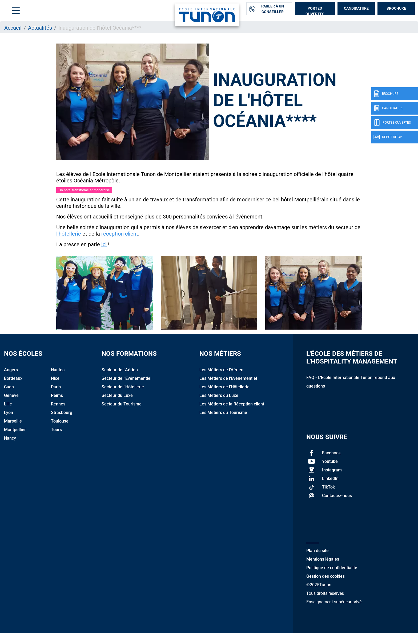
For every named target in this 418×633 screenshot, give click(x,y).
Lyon (8, 412)
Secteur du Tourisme (122, 404)
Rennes (58, 404)
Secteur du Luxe (117, 395)
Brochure (396, 8)
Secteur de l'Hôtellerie (123, 386)
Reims (57, 395)
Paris (56, 386)
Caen (9, 386)
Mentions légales (322, 559)
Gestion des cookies (325, 576)
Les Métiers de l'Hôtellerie (224, 386)
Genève (11, 395)
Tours (56, 429)
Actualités (40, 28)
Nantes (58, 369)
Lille (8, 404)
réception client (119, 233)
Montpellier (15, 429)
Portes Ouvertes (315, 10)
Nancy (10, 438)
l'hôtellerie (68, 233)
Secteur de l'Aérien (120, 369)
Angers (11, 369)
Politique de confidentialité (331, 567)
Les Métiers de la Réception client (231, 404)
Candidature (356, 8)
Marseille (13, 421)
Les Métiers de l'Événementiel (228, 378)
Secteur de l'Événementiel (126, 378)
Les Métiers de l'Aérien (221, 369)
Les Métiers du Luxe (218, 395)
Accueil (13, 28)
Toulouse (60, 421)
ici (104, 244)
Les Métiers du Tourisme (223, 412)
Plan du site (317, 550)
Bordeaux (13, 378)
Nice (55, 378)
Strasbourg (61, 412)
